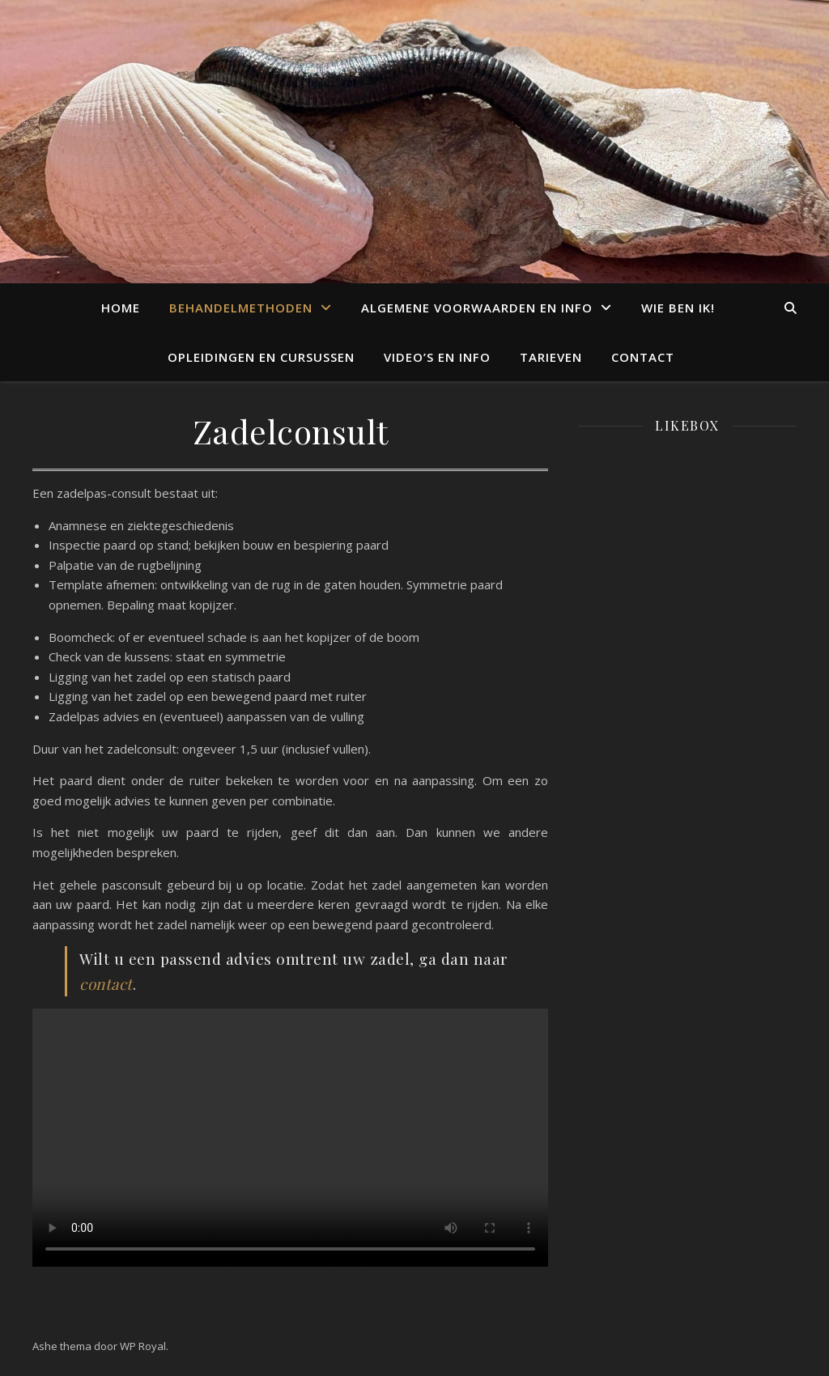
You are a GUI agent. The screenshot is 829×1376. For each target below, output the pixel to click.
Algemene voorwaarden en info (477, 307)
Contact (642, 357)
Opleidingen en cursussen (261, 357)
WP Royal (143, 1346)
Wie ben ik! (678, 307)
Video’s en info (437, 357)
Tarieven (551, 357)
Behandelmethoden (240, 307)
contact (106, 983)
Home (120, 307)
